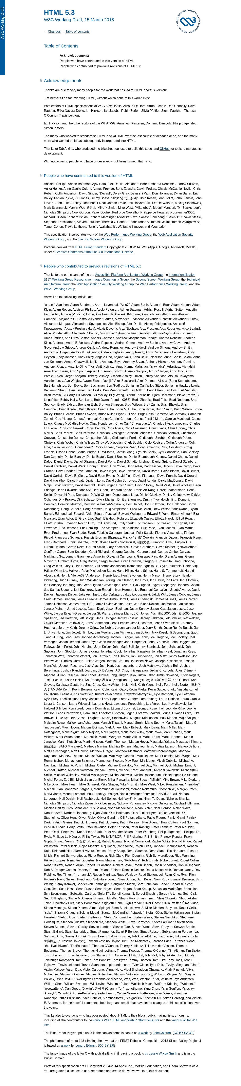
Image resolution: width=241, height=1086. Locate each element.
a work (143, 1033)
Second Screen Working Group (100, 239)
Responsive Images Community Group (101, 279)
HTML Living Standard (90, 247)
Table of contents (77, 31)
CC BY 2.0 (106, 1045)
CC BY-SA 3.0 (183, 1033)
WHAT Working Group (59, 289)
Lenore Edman (85, 1045)
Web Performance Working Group (127, 234)
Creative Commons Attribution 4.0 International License (94, 252)
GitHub (165, 148)
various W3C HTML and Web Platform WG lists (126, 1020)
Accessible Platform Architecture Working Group (129, 274)
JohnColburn (162, 1033)
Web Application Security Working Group (105, 284)
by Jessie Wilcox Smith (161, 1053)
